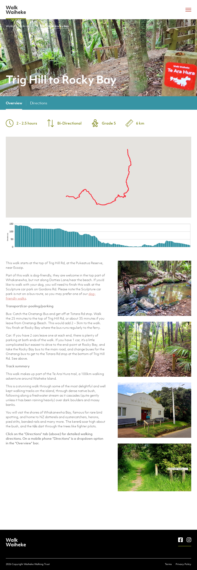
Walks (10, 26)
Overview (14, 103)
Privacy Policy (183, 564)
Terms (168, 564)
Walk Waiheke (16, 9)
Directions (38, 103)
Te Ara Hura (27, 26)
